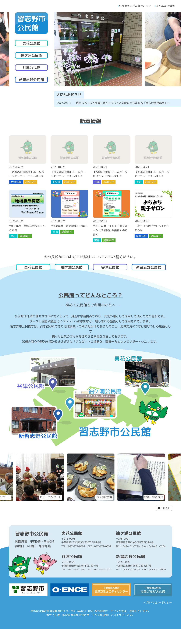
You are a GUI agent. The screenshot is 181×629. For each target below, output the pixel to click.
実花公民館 (31, 43)
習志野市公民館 (31, 533)
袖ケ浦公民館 (31, 55)
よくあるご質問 (165, 6)
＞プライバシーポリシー (157, 603)
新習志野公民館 (31, 79)
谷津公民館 (31, 67)
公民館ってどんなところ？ (135, 6)
